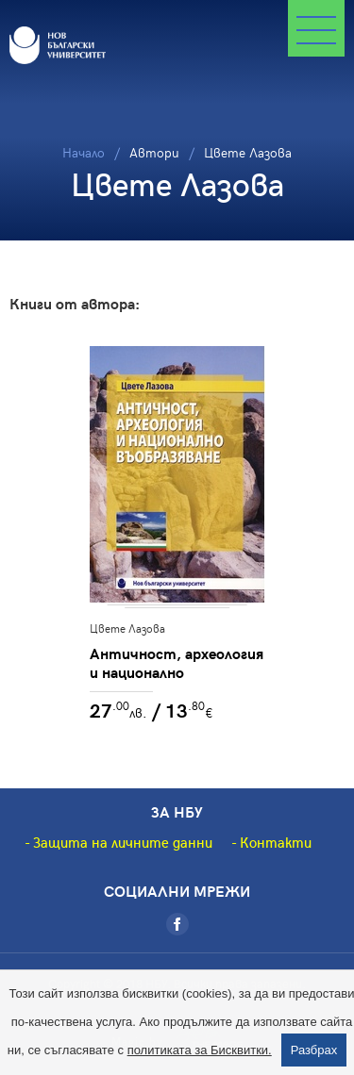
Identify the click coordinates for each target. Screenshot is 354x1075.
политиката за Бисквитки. (199, 1050)
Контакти (276, 842)
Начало (83, 152)
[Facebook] (177, 924)
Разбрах (314, 1050)
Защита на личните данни (122, 842)
